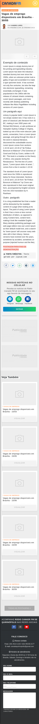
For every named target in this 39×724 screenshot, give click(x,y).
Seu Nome (7, 665)
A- (27, 56)
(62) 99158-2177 (28, 644)
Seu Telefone (9, 683)
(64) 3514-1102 (15, 644)
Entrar (19, 309)
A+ (35, 56)
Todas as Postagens (19, 608)
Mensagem (8, 691)
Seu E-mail (8, 674)
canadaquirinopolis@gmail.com (22, 646)
